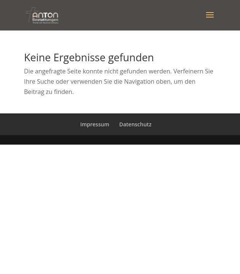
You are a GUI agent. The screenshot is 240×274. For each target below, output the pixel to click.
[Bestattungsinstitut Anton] (42, 14)
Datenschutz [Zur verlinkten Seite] (135, 124)
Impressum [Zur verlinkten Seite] (94, 124)
